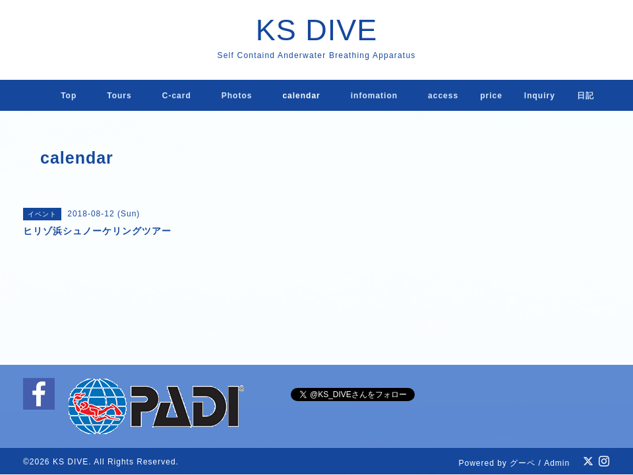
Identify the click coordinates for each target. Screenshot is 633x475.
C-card (177, 95)
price (491, 95)
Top (68, 95)
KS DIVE (317, 30)
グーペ (522, 463)
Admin (557, 463)
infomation (374, 95)
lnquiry (540, 95)
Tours (119, 95)
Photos (237, 95)
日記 (585, 95)
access (443, 95)
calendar (301, 95)
